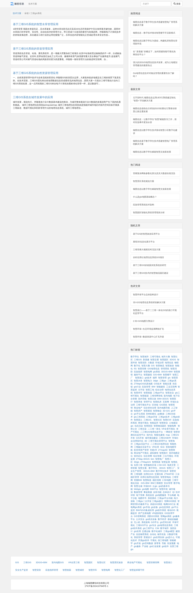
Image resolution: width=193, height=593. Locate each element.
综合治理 (159, 390)
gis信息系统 (164, 507)
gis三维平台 (148, 528)
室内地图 (168, 396)
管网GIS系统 (170, 501)
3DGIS (173, 359)
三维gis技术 (164, 417)
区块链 (155, 405)
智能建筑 (161, 386)
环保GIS (147, 486)
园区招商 (157, 480)
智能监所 (154, 423)
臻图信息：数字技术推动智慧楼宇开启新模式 (154, 33)
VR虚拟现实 (157, 513)
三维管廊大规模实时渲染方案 (146, 249)
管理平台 (148, 402)
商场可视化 (143, 423)
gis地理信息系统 (165, 525)
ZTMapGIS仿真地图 (143, 383)
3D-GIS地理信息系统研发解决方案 (149, 302)
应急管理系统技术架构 (143, 204)
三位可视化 (168, 456)
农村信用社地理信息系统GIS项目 (148, 257)
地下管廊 (140, 495)
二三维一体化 (154, 429)
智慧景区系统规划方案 (143, 181)
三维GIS (138, 359)
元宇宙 (141, 390)
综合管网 (148, 456)
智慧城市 (144, 356)
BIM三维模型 (157, 483)
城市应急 (161, 534)
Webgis (137, 489)
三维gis (162, 380)
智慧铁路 (156, 462)
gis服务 (137, 546)
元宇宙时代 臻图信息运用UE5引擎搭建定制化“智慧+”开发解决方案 (154, 99)
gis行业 (137, 386)
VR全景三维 (73, 562)
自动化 (153, 534)
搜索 (177, 4)
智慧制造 (147, 480)
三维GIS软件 (165, 438)
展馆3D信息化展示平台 (144, 241)
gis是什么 (169, 537)
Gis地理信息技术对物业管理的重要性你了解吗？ (153, 74)
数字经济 (162, 519)
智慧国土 (138, 420)
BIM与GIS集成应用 (145, 510)
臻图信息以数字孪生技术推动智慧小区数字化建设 (155, 131)
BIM (153, 386)
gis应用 (137, 531)
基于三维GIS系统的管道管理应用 (33, 48)
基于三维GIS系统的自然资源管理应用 (35, 73)
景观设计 (148, 537)
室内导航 (142, 399)
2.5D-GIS (161, 465)
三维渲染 (142, 429)
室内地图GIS (58, 562)
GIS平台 (155, 522)
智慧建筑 (148, 374)
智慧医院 (148, 426)
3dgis (155, 380)
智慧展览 (148, 411)
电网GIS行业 (169, 504)
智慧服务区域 (150, 465)
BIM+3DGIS (163, 399)
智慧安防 (142, 362)
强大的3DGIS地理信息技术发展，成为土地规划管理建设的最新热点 (155, 64)
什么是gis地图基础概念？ (145, 197)
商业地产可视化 (141, 453)
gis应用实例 (158, 537)
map (168, 435)
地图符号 (142, 498)
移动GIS (171, 510)
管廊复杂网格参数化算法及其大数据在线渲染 (154, 173)
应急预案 (171, 543)
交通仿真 (159, 474)
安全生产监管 (21, 570)
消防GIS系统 (153, 516)
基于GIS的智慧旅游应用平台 (146, 234)
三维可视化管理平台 (157, 441)
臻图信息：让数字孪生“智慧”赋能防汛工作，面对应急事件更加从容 (155, 120)
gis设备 (154, 507)
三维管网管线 (156, 396)
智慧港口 (139, 377)
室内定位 (138, 456)
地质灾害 (171, 465)
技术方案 (32, 4)
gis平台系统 (139, 414)
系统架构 (145, 522)
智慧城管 (80, 570)
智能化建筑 (159, 435)
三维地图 (138, 474)
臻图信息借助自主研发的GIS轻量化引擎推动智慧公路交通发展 (155, 110)
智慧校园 (148, 393)
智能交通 (167, 383)
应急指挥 (138, 371)
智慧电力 (148, 380)
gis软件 (165, 546)
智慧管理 (162, 377)
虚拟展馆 (154, 453)
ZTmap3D (163, 450)
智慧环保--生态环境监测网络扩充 (148, 329)
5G (135, 368)
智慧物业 (157, 411)
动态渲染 (138, 426)
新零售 (157, 543)
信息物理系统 (142, 534)
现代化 (150, 435)
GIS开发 (140, 438)
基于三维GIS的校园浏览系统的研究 (149, 265)
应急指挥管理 (51, 570)
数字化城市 (157, 531)
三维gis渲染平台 (141, 444)
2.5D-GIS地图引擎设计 (143, 321)
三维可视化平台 (143, 405)
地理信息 (169, 362)
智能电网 (172, 426)
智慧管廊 (142, 368)
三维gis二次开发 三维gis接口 (149, 501)
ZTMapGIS (145, 462)
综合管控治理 (150, 408)
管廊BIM (138, 480)
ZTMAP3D (169, 474)
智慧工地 (150, 390)
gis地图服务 (160, 495)
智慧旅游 (169, 365)
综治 (162, 447)
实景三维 (138, 465)
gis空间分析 (165, 522)
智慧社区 (101, 562)
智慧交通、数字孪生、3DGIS (152, 468)
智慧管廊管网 (153, 562)
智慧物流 (160, 365)
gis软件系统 (160, 510)
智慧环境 (163, 489)
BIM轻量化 (151, 414)
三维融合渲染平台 (142, 447)
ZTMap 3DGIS (143, 459)
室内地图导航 (163, 408)
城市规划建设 (151, 438)
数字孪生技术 (162, 471)
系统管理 (138, 537)
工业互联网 (171, 386)
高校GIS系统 (156, 504)
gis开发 (137, 543)
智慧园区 (164, 359)
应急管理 (146, 386)
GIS (153, 365)
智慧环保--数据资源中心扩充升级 (148, 337)
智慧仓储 (138, 486)
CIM (157, 528)
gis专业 (152, 525)
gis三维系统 (139, 417)
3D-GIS (166, 411)
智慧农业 (169, 393)
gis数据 (160, 414)
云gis (154, 486)
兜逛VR (153, 450)
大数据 (151, 362)
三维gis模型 (168, 531)
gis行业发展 (155, 546)
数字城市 (164, 528)
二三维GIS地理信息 (159, 444)
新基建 (146, 359)
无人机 (137, 522)
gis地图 (145, 489)
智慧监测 (165, 462)
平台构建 (172, 495)
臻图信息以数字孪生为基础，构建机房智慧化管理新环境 (155, 42)
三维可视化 (155, 356)
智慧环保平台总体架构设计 (145, 294)
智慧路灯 (163, 453)
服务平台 (138, 374)
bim (152, 459)
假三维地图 (163, 540)
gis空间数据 (147, 543)
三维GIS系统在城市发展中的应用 (33, 97)
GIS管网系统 (140, 516)
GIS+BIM (157, 374)
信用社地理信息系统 (149, 477)
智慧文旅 (152, 399)
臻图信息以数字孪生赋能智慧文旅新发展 (152, 152)
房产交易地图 (144, 513)
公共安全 (140, 519)
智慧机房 (157, 402)
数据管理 (138, 492)
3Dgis (136, 462)
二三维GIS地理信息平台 (151, 432)
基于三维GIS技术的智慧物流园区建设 (150, 273)
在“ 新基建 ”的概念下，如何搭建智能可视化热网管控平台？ (154, 53)
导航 (164, 543)
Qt (173, 492)
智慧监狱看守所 (137, 570)
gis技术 (148, 377)
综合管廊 (157, 456)
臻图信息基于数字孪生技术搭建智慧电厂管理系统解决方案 (155, 23)
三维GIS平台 (142, 525)
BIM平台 (154, 489)
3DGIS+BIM (166, 371)
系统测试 (152, 498)
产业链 (145, 546)
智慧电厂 (159, 459)
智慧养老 (138, 402)
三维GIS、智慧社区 (153, 420)
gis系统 (156, 371)
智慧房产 (138, 411)
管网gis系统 (166, 516)
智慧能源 (144, 396)
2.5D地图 (166, 480)
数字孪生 (135, 356)
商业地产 (138, 408)
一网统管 (168, 432)
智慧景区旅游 (116, 562)
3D (145, 441)
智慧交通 (154, 359)
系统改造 (150, 495)
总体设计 (167, 492)
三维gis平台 (158, 393)
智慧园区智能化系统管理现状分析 (149, 212)
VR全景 (155, 447)
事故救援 (148, 492)
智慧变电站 (165, 477)
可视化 (153, 540)
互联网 (166, 402)
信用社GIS (148, 474)
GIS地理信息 (153, 368)
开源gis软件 (143, 540)
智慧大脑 (145, 365)
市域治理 (159, 362)
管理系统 (165, 368)
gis (169, 377)
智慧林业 (163, 423)
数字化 (137, 365)
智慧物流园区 (160, 426)
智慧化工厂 (119, 570)
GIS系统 (163, 405)
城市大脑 (165, 356)
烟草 (155, 377)
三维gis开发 (151, 417)
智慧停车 (138, 393)
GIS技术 (158, 383)
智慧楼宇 (167, 374)
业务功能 (157, 492)
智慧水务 (138, 380)
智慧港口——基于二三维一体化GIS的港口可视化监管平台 (155, 311)
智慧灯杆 (167, 420)
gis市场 (146, 507)
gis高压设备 (151, 519)
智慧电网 (148, 371)
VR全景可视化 (168, 429)
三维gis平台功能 (165, 498)
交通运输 (146, 531)
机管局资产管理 (141, 450)
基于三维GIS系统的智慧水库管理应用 (35, 24)
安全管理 (168, 483)
